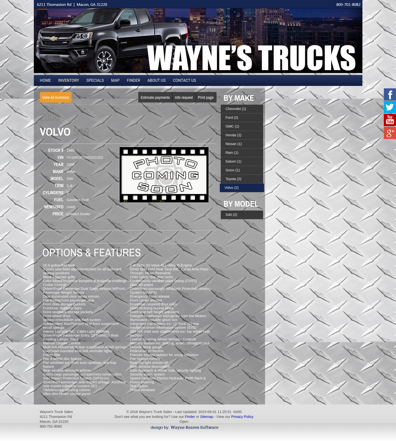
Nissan (234, 144)
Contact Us (184, 80)
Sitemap (206, 417)
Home (45, 80)
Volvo (232, 188)
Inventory (68, 80)
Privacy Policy (242, 417)
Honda (233, 135)
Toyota (233, 179)
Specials (95, 80)
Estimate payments (155, 97)
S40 (231, 215)
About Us (156, 80)
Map (115, 80)
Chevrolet (236, 109)
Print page (205, 97)
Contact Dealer (79, 214)
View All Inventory (55, 97)
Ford (232, 117)
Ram (232, 153)
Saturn (233, 161)
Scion (233, 170)
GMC (232, 126)
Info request (184, 97)
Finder (133, 80)
